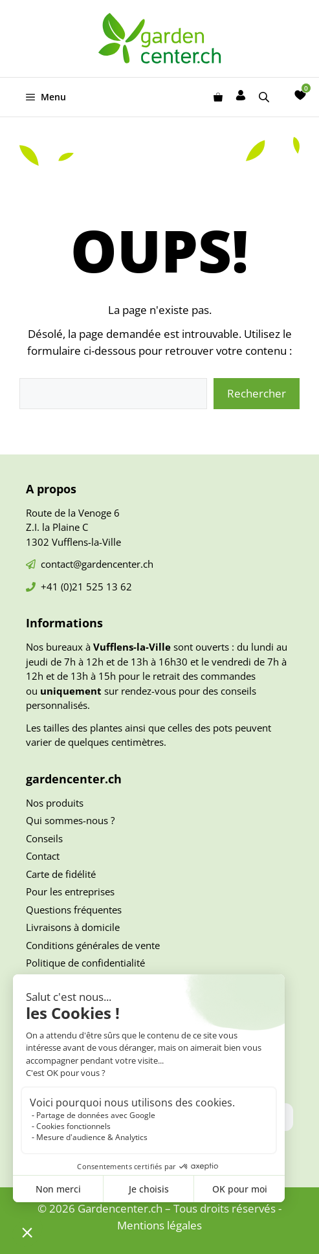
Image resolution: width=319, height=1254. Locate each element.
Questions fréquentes (74, 909)
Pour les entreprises (70, 891)
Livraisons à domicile (73, 927)
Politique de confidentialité (85, 962)
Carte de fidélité (61, 874)
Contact (43, 855)
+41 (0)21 (63, 586)
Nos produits (54, 802)
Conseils (44, 838)
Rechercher (256, 393)
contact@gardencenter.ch (97, 563)
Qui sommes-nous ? (70, 820)
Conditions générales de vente (93, 945)
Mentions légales (159, 1225)
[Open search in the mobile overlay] (265, 96)
